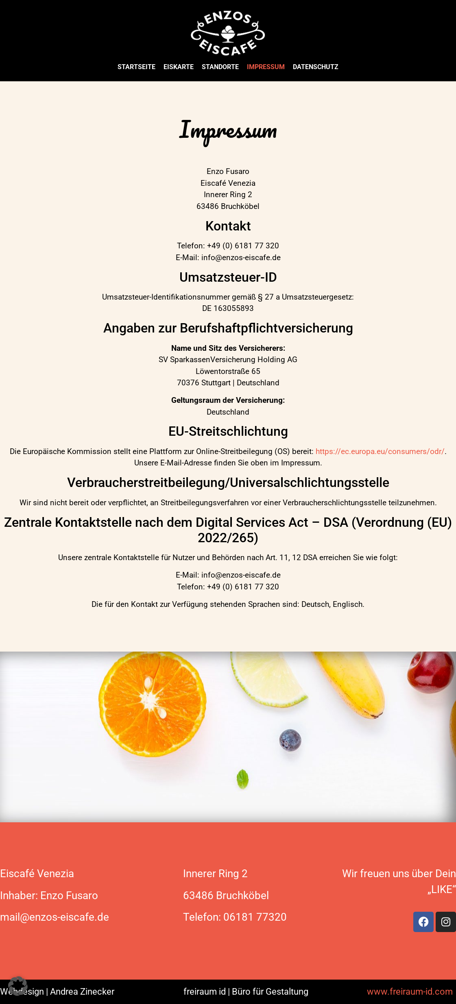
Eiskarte (179, 67)
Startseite (136, 67)
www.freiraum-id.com (410, 992)
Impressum (266, 67)
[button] (18, 986)
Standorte (220, 67)
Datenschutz (315, 67)
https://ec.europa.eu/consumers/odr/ (380, 451)
